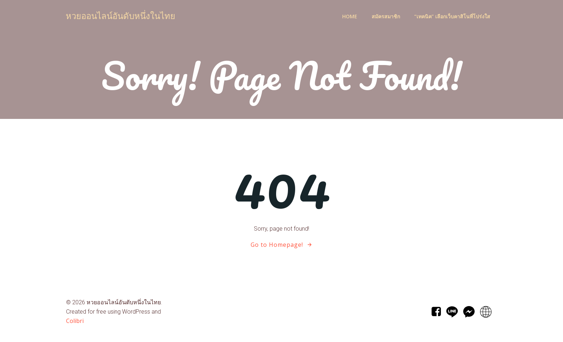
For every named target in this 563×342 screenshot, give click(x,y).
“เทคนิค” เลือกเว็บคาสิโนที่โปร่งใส (452, 16)
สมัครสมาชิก (386, 16)
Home (349, 16)
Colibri (75, 321)
